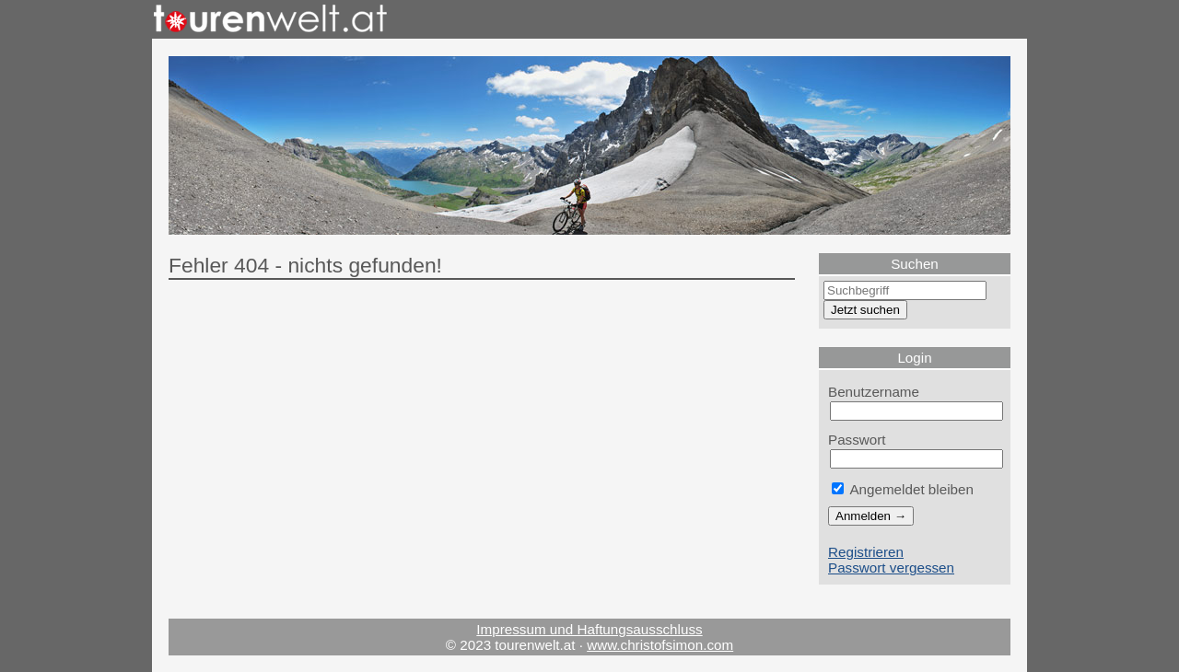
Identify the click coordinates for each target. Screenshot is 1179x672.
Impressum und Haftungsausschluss (589, 629)
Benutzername (873, 392)
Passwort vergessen (891, 567)
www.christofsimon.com (660, 645)
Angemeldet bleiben (903, 489)
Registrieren (866, 552)
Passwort (857, 439)
